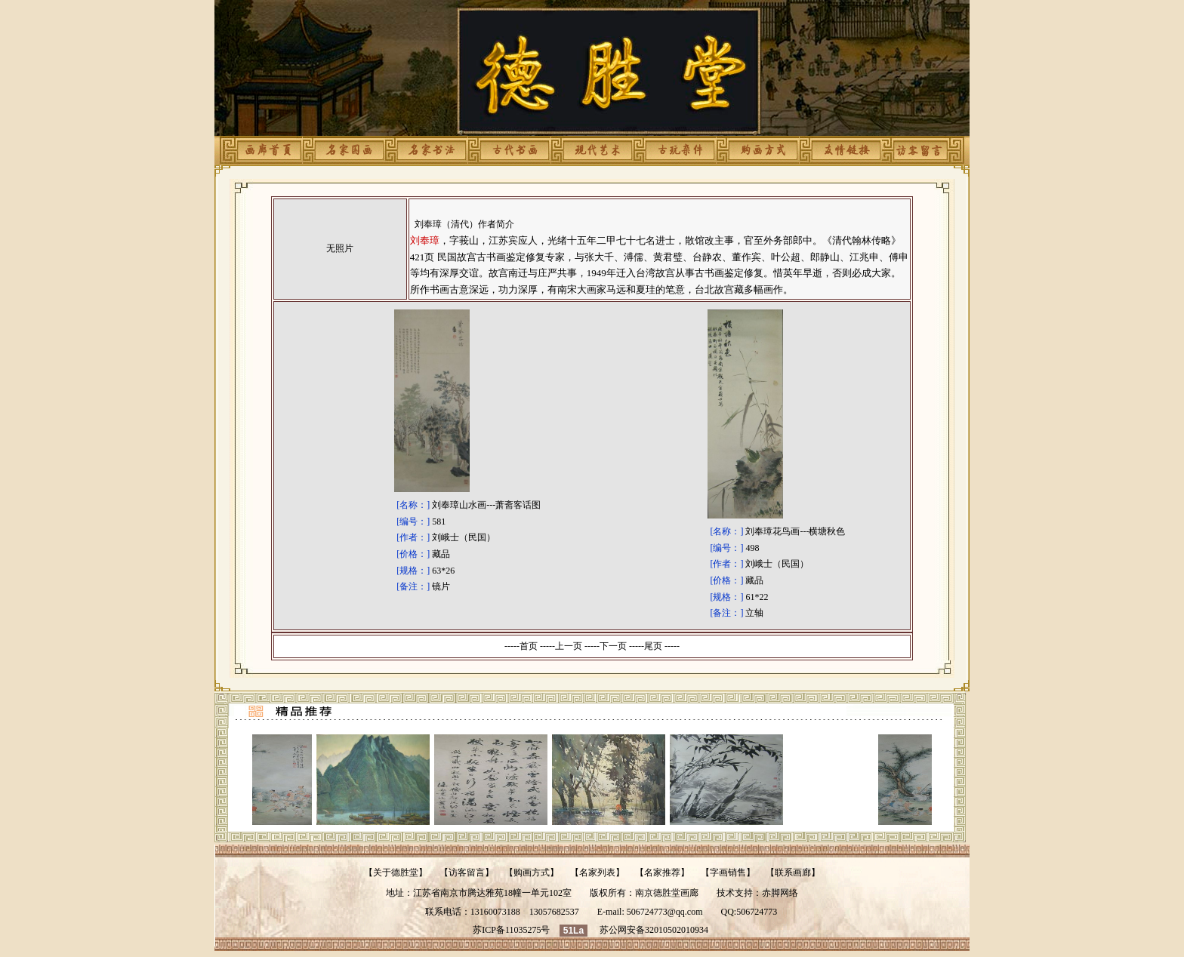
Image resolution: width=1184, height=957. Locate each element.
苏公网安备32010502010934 (654, 930)
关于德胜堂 (395, 872)
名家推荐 (662, 872)
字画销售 (728, 872)
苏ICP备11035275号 (511, 930)
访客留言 (467, 872)
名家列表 (597, 872)
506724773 (756, 911)
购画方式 (531, 872)
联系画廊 (793, 872)
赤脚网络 (780, 893)
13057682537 (554, 911)
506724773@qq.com (665, 911)
